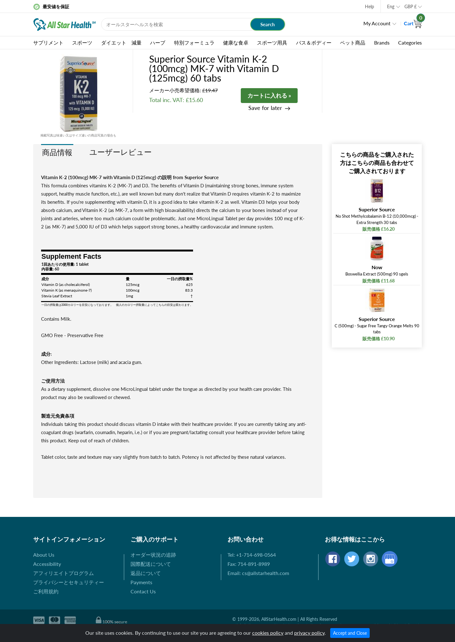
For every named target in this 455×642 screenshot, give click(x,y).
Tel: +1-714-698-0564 (252, 555)
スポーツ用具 (272, 42)
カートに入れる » (269, 95)
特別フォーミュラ (194, 42)
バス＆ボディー (313, 42)
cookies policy (267, 633)
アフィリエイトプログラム (63, 573)
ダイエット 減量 (121, 42)
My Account (377, 23)
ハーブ (157, 42)
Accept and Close (350, 633)
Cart (413, 23)
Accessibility (47, 564)
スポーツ (82, 42)
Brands (382, 42)
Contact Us (143, 591)
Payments (141, 582)
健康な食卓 (235, 42)
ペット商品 (352, 42)
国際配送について (150, 564)
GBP (410, 6)
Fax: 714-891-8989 (249, 564)
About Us (43, 555)
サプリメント (48, 42)
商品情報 (57, 152)
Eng (390, 6)
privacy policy (309, 633)
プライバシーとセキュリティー (68, 582)
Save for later (265, 108)
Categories (410, 42)
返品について (145, 573)
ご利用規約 (45, 591)
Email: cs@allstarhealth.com (258, 573)
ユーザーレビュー (120, 151)
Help (369, 6)
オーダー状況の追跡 (153, 555)
